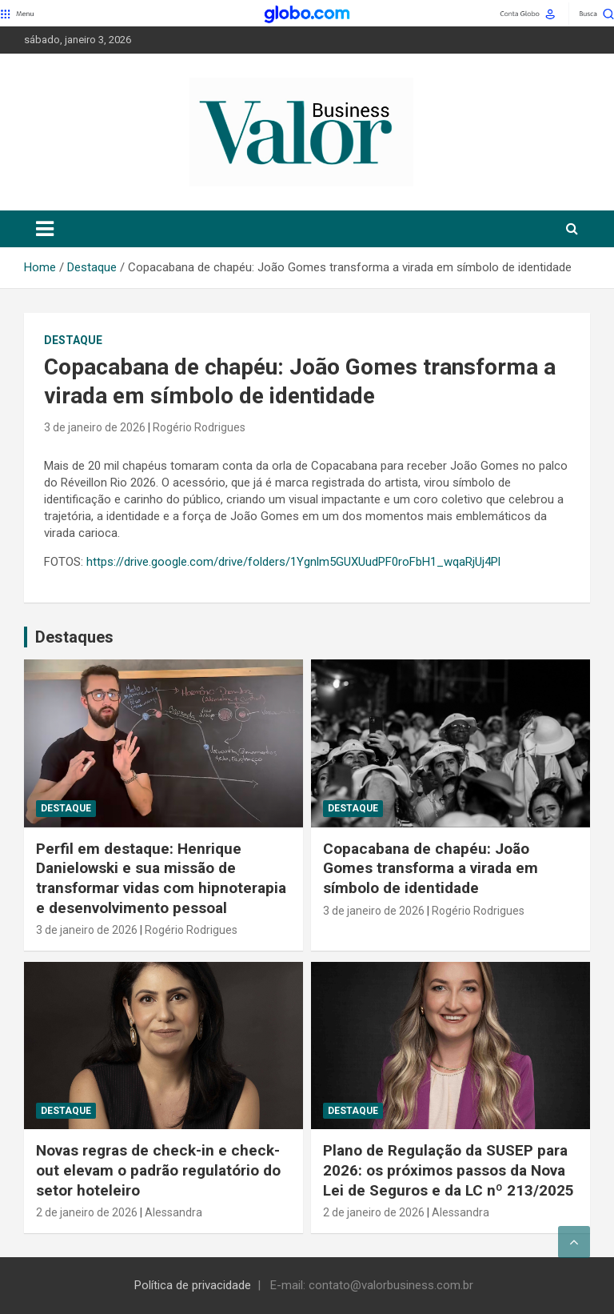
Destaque (73, 340)
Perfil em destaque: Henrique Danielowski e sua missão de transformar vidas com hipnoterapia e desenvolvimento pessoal (161, 878)
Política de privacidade (192, 1285)
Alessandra (173, 1212)
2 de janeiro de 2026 (87, 1212)
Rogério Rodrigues (199, 427)
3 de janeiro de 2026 (95, 427)
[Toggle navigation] (45, 228)
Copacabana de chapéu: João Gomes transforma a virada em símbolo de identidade (430, 868)
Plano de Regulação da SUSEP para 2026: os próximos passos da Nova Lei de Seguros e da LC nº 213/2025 (448, 1170)
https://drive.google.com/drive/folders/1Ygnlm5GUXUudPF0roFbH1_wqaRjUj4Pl (293, 562)
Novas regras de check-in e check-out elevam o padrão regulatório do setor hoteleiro (158, 1170)
